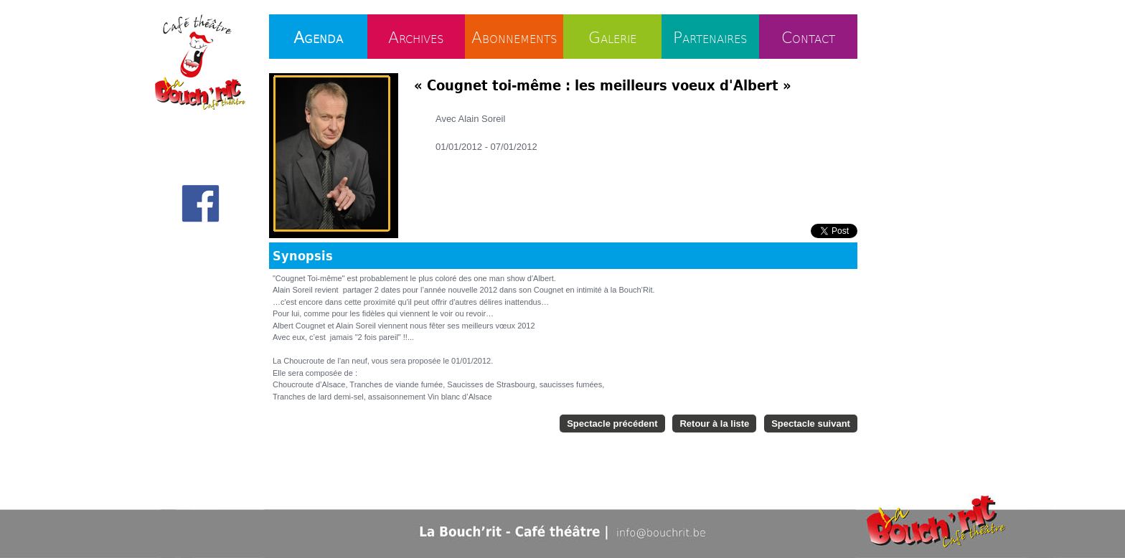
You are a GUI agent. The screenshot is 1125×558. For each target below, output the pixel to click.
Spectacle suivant (810, 423)
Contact (808, 36)
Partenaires (710, 36)
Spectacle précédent (612, 423)
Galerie (612, 36)
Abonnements (514, 36)
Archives (416, 36)
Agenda (318, 36)
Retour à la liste (714, 423)
